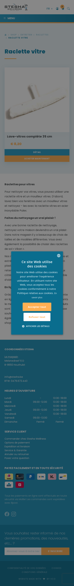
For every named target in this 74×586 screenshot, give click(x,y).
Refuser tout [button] (37, 317)
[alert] (37, 293)
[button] (37, 326)
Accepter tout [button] (37, 307)
